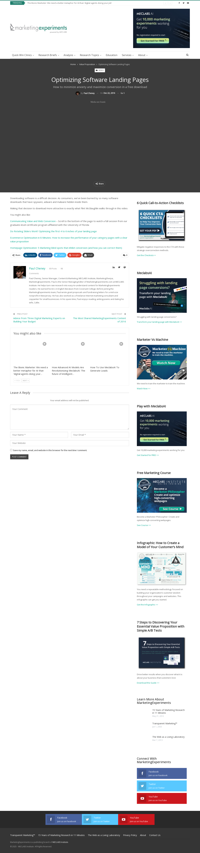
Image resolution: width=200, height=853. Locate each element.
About (141, 55)
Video (100, 70)
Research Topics (89, 55)
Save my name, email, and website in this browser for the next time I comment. (50, 450)
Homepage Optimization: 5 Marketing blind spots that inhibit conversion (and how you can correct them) (66, 247)
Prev (17, 380)
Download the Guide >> (148, 682)
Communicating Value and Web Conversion (33, 221)
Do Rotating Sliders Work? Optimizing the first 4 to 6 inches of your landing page (53, 231)
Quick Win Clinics (22, 55)
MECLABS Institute (60, 842)
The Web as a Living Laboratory (168, 736)
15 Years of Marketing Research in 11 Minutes (168, 711)
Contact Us (154, 835)
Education (111, 55)
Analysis (68, 55)
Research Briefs (47, 55)
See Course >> (144, 525)
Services (126, 55)
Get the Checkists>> (146, 255)
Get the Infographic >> (147, 604)
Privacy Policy (130, 835)
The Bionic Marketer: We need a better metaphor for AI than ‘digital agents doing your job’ (69, 3)
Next (25, 380)
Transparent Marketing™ (164, 723)
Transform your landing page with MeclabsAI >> (159, 321)
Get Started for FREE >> (148, 455)
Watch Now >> (143, 388)
